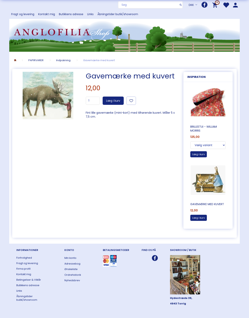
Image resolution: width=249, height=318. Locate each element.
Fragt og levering (22, 14)
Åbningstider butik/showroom (118, 14)
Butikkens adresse (71, 14)
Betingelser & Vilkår (28, 279)
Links (90, 14)
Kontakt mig (46, 14)
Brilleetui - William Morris (203, 129)
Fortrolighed (24, 257)
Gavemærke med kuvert (207, 204)
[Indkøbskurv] (215, 5)
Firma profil (23, 268)
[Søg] (181, 5)
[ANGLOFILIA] (124, 35)
